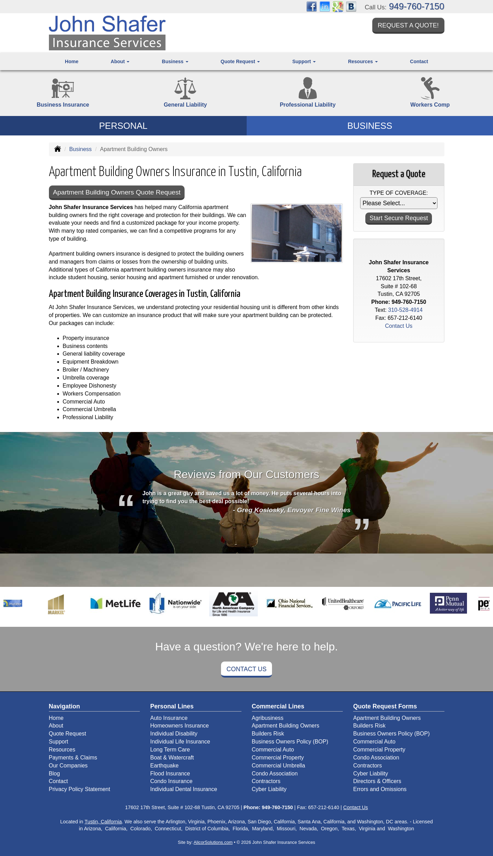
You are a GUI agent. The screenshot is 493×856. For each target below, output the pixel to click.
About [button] (120, 61)
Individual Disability (173, 734)
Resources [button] (362, 61)
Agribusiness (268, 718)
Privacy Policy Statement (79, 789)
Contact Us (246, 669)
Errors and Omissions (380, 789)
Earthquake (164, 765)
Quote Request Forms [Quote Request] (385, 706)
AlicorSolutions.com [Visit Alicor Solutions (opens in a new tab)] (213, 842)
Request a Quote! (408, 25)
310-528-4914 (405, 310)
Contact (419, 61)
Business (80, 149)
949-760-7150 (416, 6)
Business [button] (175, 61)
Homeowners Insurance (179, 726)
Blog (54, 773)
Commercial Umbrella (278, 765)
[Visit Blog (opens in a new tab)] (351, 6)
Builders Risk (268, 734)
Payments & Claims (73, 758)
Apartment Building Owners (286, 726)
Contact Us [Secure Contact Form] (399, 326)
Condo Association (275, 773)
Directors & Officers (377, 781)
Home (71, 61)
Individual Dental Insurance (183, 789)
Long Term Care (170, 750)
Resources (62, 750)
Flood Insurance (170, 773)
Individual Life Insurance (180, 742)
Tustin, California (103, 821)
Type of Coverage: (398, 193)
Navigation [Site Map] (64, 706)
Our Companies (68, 765)
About (56, 726)
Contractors (266, 781)
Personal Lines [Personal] (172, 706)
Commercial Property (278, 758)
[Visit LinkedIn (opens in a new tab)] (324, 6)
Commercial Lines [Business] (278, 706)
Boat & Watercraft (172, 758)
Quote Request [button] (240, 61)
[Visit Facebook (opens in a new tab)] (311, 6)
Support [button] (304, 61)
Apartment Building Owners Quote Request (117, 192)
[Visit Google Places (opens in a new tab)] (337, 6)
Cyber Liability (269, 789)
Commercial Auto (273, 750)
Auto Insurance (169, 718)
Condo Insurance (171, 781)
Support (58, 742)
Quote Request (67, 734)
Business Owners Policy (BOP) (290, 742)
